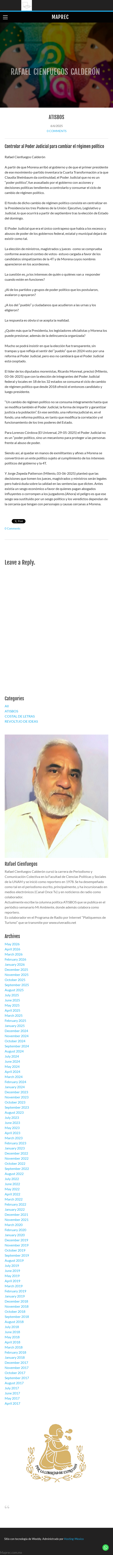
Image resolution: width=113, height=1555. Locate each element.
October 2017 (15, 1373)
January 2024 (15, 1087)
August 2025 (14, 990)
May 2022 (12, 1189)
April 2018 (12, 1342)
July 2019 (12, 1265)
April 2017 (12, 1403)
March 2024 (14, 1077)
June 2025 (12, 1000)
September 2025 (17, 985)
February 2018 (15, 1352)
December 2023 (16, 1092)
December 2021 (16, 1214)
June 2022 (12, 1184)
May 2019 (12, 1276)
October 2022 (15, 1163)
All (7, 706)
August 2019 (14, 1260)
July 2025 (12, 995)
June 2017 (12, 1393)
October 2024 (15, 1041)
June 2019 (12, 1271)
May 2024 (12, 1066)
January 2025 (15, 1026)
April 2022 (12, 1194)
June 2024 (12, 1061)
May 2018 (12, 1337)
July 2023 (12, 1117)
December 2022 (16, 1153)
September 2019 (17, 1255)
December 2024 (16, 1031)
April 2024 (12, 1071)
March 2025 (14, 1015)
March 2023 (14, 1138)
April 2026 (12, 949)
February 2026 (15, 959)
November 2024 (17, 1036)
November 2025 (17, 975)
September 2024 (17, 1046)
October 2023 (15, 1102)
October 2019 (15, 1250)
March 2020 (14, 1225)
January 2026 (15, 964)
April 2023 (12, 1133)
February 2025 (15, 1020)
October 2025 (15, 980)
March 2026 (14, 954)
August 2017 (14, 1383)
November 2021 (17, 1220)
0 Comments (56, 131)
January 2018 (15, 1357)
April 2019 (12, 1281)
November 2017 (17, 1368)
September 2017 (17, 1378)
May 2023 (12, 1128)
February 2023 (15, 1143)
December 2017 (16, 1362)
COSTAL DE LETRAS (20, 716)
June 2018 (12, 1332)
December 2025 (16, 969)
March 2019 (14, 1286)
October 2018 (15, 1311)
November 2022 (17, 1158)
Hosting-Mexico (74, 1539)
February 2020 (15, 1230)
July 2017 (12, 1388)
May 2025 (12, 1005)
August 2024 (14, 1051)
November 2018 (17, 1306)
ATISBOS (56, 117)
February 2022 (15, 1204)
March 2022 (14, 1199)
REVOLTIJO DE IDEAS (21, 721)
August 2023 (14, 1112)
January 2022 (15, 1209)
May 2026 (12, 944)
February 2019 (15, 1291)
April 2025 (12, 1010)
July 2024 (12, 1056)
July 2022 (12, 1179)
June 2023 (12, 1123)
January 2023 (15, 1148)
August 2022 (14, 1174)
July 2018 (12, 1327)
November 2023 (17, 1097)
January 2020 (15, 1235)
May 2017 (12, 1398)
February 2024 (15, 1082)
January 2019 (15, 1296)
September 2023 (17, 1107)
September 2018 (17, 1316)
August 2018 (14, 1322)
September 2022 (17, 1168)
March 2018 (14, 1347)
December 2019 (16, 1240)
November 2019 (17, 1245)
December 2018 (16, 1301)
